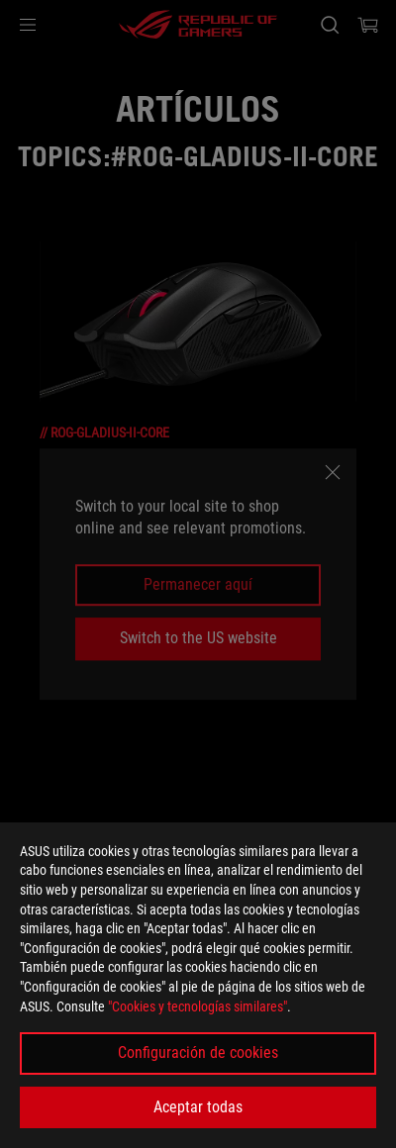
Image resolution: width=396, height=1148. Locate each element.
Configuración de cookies (198, 1052)
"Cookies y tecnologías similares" (197, 1006)
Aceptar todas (198, 1107)
